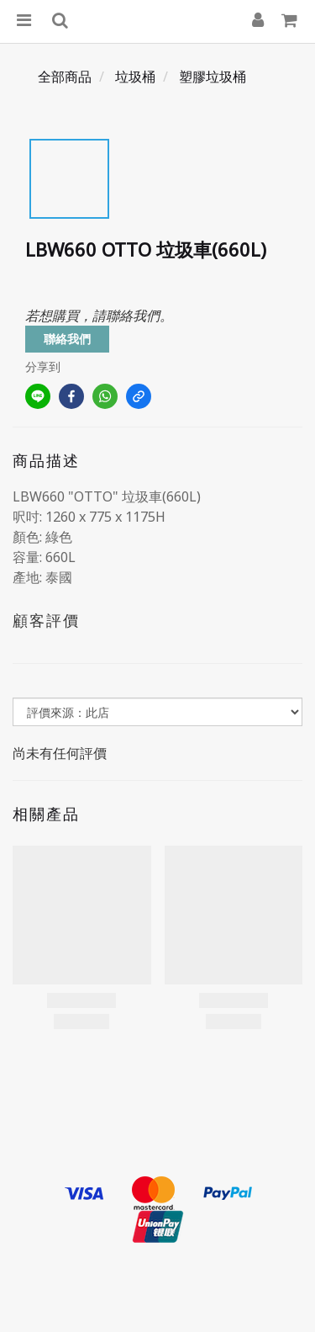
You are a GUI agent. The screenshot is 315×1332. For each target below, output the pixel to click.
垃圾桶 (135, 76)
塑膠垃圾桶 (212, 76)
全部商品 (65, 76)
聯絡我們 (67, 339)
